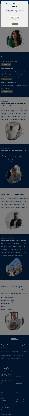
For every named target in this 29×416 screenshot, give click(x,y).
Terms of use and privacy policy (14, 14)
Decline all (14, 19)
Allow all (15, 23)
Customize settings (15, 17)
